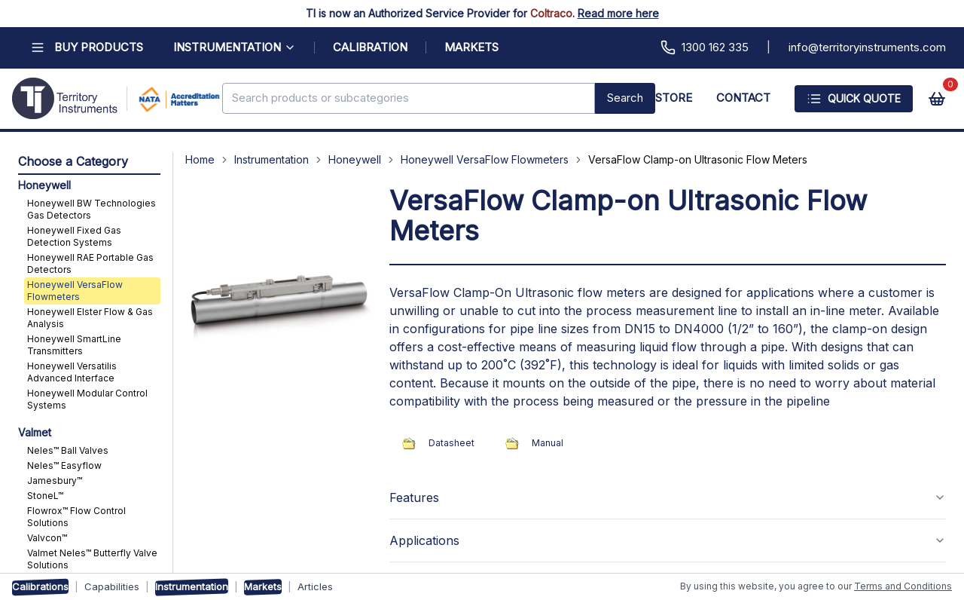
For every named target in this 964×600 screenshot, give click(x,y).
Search (625, 97)
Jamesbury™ (54, 480)
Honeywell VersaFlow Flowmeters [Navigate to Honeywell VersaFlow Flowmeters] (485, 159)
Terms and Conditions (903, 586)
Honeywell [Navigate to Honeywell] (354, 159)
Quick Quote (854, 98)
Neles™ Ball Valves (67, 450)
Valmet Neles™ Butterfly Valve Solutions (92, 559)
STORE (673, 97)
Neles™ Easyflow (64, 465)
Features (667, 497)
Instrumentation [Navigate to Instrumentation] (271, 159)
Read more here (618, 13)
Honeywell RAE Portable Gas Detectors (90, 263)
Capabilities (111, 586)
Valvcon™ (47, 537)
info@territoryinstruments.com (867, 47)
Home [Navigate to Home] (200, 159)
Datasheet (434, 443)
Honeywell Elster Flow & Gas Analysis (90, 317)
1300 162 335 (704, 47)
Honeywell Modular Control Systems (87, 399)
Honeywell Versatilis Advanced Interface (72, 372)
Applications (667, 540)
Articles (315, 586)
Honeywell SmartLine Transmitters (74, 345)
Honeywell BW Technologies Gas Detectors (91, 209)
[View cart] (937, 99)
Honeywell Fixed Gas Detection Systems (74, 236)
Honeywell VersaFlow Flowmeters (75, 290)
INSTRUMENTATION (234, 47)
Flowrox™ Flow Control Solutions (76, 516)
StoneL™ (45, 495)
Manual (531, 443)
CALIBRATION (370, 47)
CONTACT (743, 97)
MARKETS (471, 47)
